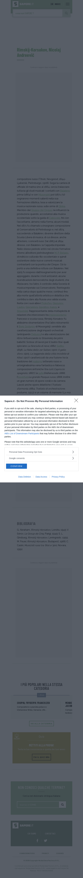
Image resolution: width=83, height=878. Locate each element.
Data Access (41, 477)
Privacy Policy (58, 477)
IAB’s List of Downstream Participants (21, 433)
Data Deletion (24, 477)
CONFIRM (16, 466)
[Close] (77, 401)
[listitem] (41, 451)
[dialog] (41, 439)
